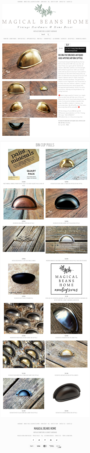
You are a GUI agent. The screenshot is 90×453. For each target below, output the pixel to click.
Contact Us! (62, 1)
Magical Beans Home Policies (24, 435)
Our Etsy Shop (54, 1)
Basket (69, 1)
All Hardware (56, 38)
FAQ (48, 1)
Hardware (20, 1)
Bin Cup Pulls (71, 38)
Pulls (67, 125)
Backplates (64, 38)
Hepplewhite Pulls (31, 38)
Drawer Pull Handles (81, 38)
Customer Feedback (49, 435)
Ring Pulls (39, 38)
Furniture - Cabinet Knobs (9, 38)
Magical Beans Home (45, 428)
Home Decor (43, 1)
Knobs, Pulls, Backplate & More (32, 1)
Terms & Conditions (67, 435)
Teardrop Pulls (47, 38)
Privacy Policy (36, 435)
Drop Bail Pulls (21, 38)
